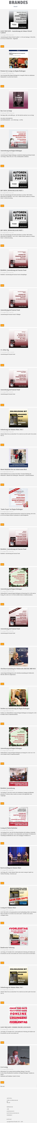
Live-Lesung (4, 1067)
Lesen (2, 46)
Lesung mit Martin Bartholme (9, 828)
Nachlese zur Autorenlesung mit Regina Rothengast (15, 708)
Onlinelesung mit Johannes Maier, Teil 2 (12, 429)
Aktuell (15, 6)
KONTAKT (9, 1119)
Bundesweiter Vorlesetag (7, 947)
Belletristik (4, 113)
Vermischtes (4, 352)
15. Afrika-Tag (5, 350)
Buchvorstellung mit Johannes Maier (11, 868)
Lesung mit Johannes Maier (8, 907)
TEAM (8, 1102)
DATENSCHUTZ (10, 1111)
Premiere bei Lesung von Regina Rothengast (13, 71)
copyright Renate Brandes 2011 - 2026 (15, 1121)
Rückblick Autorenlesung (8, 788)
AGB (8, 1109)
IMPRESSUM (10, 1106)
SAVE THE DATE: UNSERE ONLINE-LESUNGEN (15, 1027)
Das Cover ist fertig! (6, 111)
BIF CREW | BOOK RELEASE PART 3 (12, 190)
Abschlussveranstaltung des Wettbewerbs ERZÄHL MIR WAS (18, 668)
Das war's (3, 1086)
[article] (18, 28)
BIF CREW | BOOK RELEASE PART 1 (12, 230)
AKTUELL (9, 1098)
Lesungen (4, 35)
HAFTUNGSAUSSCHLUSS (13, 1113)
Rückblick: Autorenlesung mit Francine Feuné (13, 270)
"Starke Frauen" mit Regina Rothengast (12, 509)
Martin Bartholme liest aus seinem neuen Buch (14, 469)
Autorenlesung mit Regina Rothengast (11, 150)
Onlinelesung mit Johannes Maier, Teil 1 (12, 987)
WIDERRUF (9, 1115)
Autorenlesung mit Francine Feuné (10, 310)
